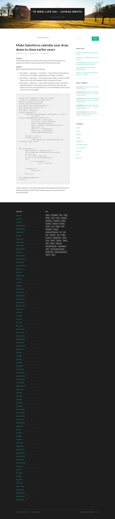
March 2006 (19, 483)
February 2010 (20, 329)
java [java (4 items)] (47, 235)
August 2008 (19, 389)
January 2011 (20, 292)
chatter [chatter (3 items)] (48, 218)
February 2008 (20, 409)
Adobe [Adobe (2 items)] (47, 215)
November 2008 (20, 379)
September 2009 (20, 346)
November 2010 (20, 299)
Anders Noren (90, 512)
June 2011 (19, 282)
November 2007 (20, 416)
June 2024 (19, 222)
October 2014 (20, 239)
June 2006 (19, 473)
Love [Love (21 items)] (58, 235)
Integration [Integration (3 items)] (48, 229)
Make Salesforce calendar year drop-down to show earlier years (42, 47)
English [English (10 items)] (63, 220)
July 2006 (18, 469)
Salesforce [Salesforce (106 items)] (58, 243)
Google (78, 138)
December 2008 (20, 376)
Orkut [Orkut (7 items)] (47, 240)
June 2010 (19, 315)
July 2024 (18, 219)
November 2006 (20, 456)
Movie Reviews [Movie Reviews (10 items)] (56, 237)
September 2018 (20, 225)
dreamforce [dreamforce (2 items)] (49, 220)
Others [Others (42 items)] (53, 240)
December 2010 (20, 295)
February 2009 (20, 369)
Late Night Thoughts (81, 144)
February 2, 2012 (21, 53)
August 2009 (19, 349)
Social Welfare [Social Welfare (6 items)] (62, 246)
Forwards (78, 134)
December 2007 (20, 412)
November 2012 (20, 259)
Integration (79, 141)
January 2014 (20, 242)
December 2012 (20, 255)
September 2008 (20, 386)
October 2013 (20, 245)
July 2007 (18, 429)
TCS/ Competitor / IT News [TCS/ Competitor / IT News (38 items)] (57, 249)
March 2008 (19, 406)
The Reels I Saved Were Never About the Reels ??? (87, 53)
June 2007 (19, 432)
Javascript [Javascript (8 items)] (52, 235)
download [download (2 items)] (63, 218)
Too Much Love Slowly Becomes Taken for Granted (87, 58)
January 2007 (20, 449)
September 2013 (20, 249)
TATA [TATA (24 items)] (47, 249)
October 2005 (20, 499)
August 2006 (19, 466)
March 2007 (19, 443)
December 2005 (20, 493)
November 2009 (20, 339)
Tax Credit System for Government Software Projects (85, 68)
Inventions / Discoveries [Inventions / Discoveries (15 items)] (52, 232)
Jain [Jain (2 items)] (64, 232)
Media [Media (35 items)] (63, 235)
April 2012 (19, 272)
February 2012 (20, 275)
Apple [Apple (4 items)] (65, 215)
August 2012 (19, 269)
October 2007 (20, 419)
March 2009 (19, 366)
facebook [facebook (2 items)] (55, 223)
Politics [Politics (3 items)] (65, 240)
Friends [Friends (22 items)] (48, 226)
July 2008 (18, 392)
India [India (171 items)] (63, 226)
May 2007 (19, 436)
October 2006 (20, 459)
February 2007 (20, 446)
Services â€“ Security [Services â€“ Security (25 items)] (51, 246)
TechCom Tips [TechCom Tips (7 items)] (49, 252)
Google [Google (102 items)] (57, 226)
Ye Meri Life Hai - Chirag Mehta (57, 11)
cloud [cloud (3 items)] (53, 218)
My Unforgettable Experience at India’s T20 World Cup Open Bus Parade (87, 63)
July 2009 (18, 352)
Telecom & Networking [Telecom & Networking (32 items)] (60, 252)
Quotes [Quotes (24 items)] (52, 243)
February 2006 (20, 486)
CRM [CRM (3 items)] (58, 218)
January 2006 (20, 489)
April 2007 (19, 439)
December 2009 (20, 336)
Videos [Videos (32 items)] (47, 254)
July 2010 (18, 312)
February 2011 (20, 289)
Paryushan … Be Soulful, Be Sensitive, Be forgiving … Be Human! (87, 73)
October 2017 (20, 232)
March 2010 (19, 326)
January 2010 (20, 332)
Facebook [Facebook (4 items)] (48, 223)
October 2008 (20, 382)
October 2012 (20, 262)
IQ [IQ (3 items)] (60, 232)
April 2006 (19, 479)
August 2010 (19, 309)
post (77, 154)
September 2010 (20, 305)
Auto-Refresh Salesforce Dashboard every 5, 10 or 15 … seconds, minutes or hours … (87, 93)
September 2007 (20, 422)
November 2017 (20, 229)
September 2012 (20, 265)
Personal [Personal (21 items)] (59, 240)
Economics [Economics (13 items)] (56, 220)
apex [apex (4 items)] (61, 215)
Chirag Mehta (33, 53)
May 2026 (19, 215)
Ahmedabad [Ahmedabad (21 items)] (54, 215)
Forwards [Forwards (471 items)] (62, 223)
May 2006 (19, 476)
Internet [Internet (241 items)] (56, 229)
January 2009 (20, 372)
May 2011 (19, 285)
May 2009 (19, 359)
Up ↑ (98, 512)
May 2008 (19, 399)
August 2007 (19, 426)
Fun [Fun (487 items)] (53, 226)
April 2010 (19, 322)
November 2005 (20, 496)
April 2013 (19, 252)
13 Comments (44, 53)
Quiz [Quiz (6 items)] (47, 243)
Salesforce (79, 157)
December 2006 (20, 453)
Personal (78, 151)
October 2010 (20, 302)
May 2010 (19, 319)
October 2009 (20, 342)
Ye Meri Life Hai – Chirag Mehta (30, 512)
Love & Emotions (80, 148)
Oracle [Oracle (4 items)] (64, 237)
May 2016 (19, 235)
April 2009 (19, 362)
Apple (77, 131)
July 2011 (18, 279)
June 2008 (19, 396)
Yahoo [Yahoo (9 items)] (53, 254)
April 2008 (19, 402)
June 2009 (19, 356)
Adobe (78, 127)
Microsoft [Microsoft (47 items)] (48, 237)
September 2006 (20, 463)
